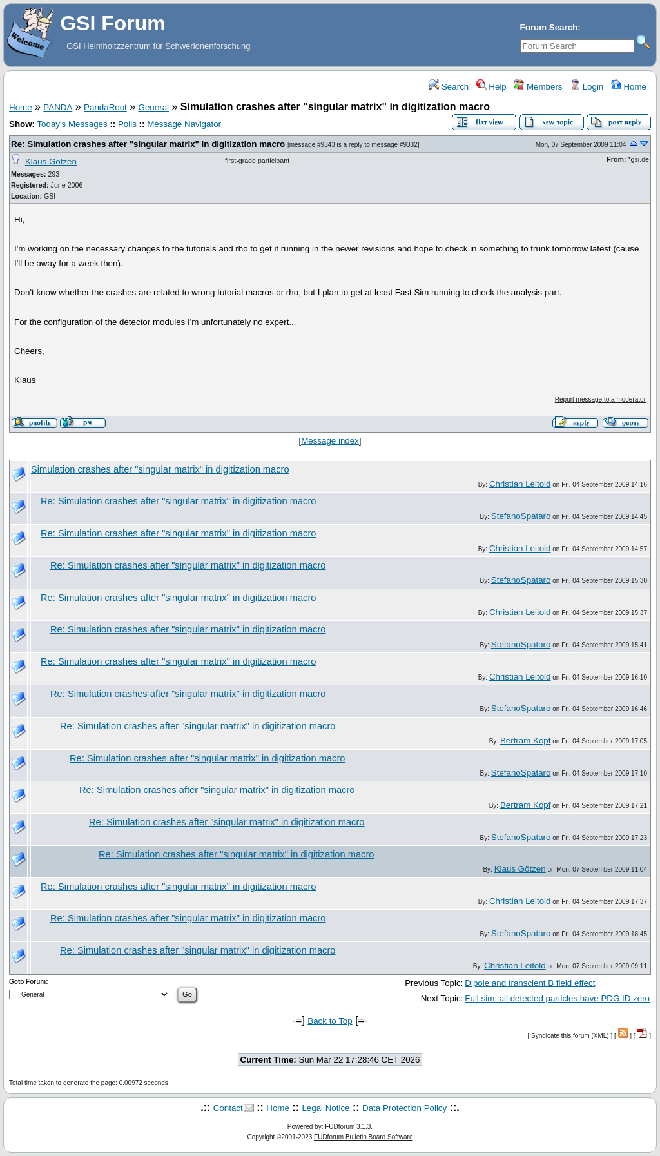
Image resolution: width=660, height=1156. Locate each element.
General (154, 107)
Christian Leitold (520, 484)
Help (491, 87)
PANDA (57, 107)
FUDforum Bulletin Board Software (363, 1137)
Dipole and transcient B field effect (530, 983)
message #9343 (312, 144)
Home (628, 87)
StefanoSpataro (521, 516)
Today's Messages (72, 124)
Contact (228, 1108)
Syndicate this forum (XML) (570, 1035)
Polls (127, 124)
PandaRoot (105, 107)
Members (538, 87)
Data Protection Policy (404, 1108)
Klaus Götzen (51, 161)
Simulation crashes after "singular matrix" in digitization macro (160, 469)
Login (586, 87)
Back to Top (329, 1021)
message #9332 (395, 144)
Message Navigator (184, 124)
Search (449, 87)
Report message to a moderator (600, 399)
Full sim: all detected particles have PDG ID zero (557, 998)
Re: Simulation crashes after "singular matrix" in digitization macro (148, 144)
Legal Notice (325, 1108)
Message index (330, 441)
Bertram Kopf (525, 740)
